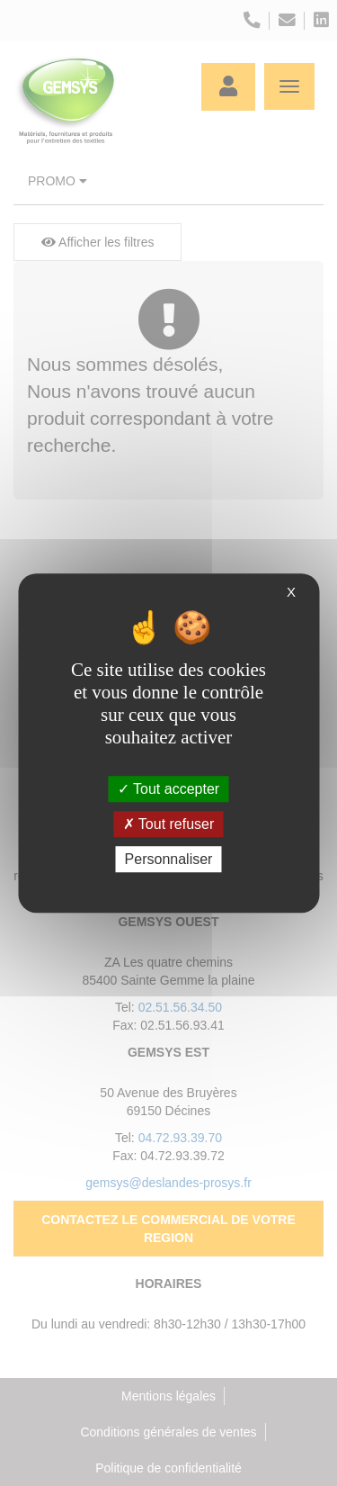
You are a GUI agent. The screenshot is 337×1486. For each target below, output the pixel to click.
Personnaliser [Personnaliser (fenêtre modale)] (169, 859)
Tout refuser (169, 824)
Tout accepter (168, 789)
